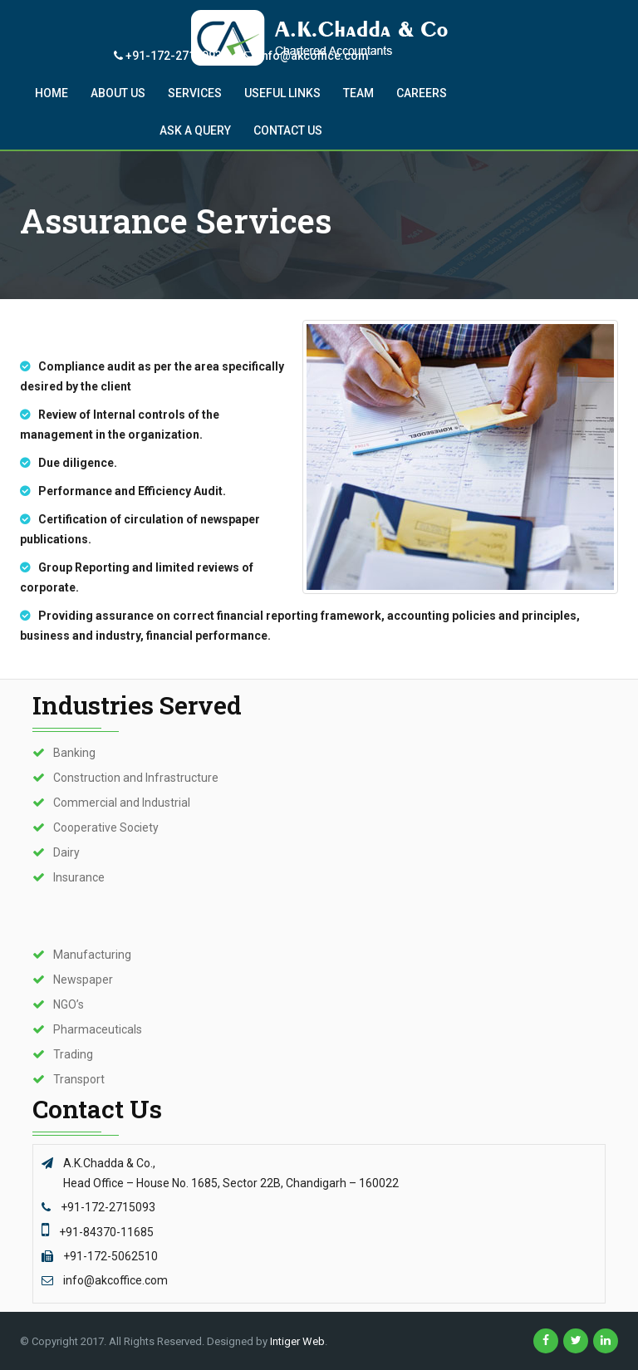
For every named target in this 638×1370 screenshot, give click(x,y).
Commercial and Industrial (121, 802)
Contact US (287, 130)
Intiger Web (297, 1341)
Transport (79, 1079)
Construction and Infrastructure (135, 777)
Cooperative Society (106, 827)
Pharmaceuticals (97, 1029)
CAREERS (421, 93)
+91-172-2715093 (168, 55)
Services (195, 93)
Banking (74, 752)
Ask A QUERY (195, 130)
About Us (118, 93)
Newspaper (83, 979)
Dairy (66, 852)
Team (358, 93)
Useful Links (282, 93)
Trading (73, 1054)
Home (51, 93)
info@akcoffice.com (306, 55)
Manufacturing (92, 954)
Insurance (79, 877)
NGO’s (68, 1004)
